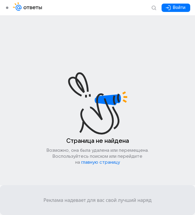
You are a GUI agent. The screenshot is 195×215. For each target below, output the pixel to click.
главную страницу (100, 162)
